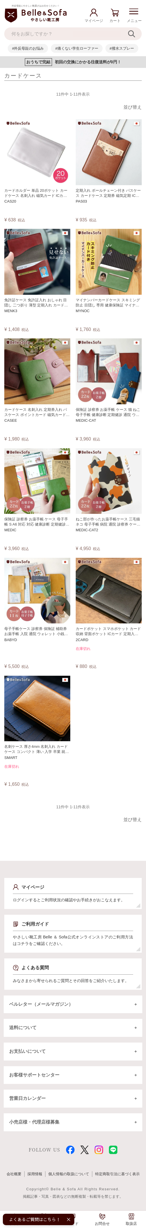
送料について (23, 1029)
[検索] (134, 34)
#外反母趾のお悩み (28, 48)
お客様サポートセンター (34, 1077)
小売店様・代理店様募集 (34, 1126)
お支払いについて (27, 1053)
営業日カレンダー (27, 1102)
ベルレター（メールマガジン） (41, 1004)
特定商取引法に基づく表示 (117, 1179)
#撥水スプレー (122, 48)
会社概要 (14, 1179)
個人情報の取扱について (68, 1179)
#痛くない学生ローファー (76, 48)
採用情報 (34, 1179)
